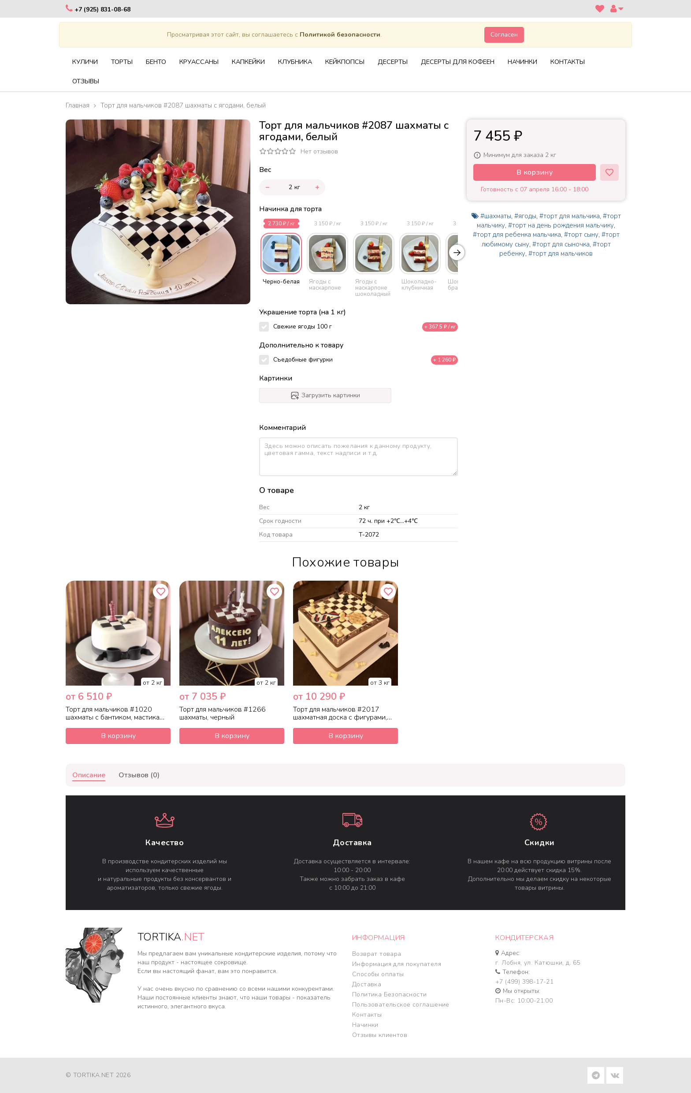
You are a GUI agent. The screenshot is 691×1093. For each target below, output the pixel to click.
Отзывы (85, 81)
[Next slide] (456, 252)
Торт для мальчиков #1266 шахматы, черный (222, 713)
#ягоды (525, 216)
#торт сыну (581, 234)
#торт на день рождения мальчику (561, 225)
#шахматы (495, 216)
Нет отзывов (319, 151)
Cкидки (539, 842)
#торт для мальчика (569, 216)
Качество (164, 842)
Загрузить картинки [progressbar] (325, 395)
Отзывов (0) (139, 775)
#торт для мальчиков (560, 253)
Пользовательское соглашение (401, 1004)
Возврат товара (376, 954)
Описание (88, 775)
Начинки (365, 1025)
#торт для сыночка (561, 244)
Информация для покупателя (396, 964)
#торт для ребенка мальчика (517, 234)
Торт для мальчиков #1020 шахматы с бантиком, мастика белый (113, 717)
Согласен (504, 34)
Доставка (352, 842)
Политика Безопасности (389, 994)
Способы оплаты (378, 974)
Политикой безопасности (340, 34)
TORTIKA (170, 937)
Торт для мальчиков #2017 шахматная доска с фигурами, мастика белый (340, 717)
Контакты (367, 1015)
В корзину (534, 172)
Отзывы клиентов (379, 1035)
